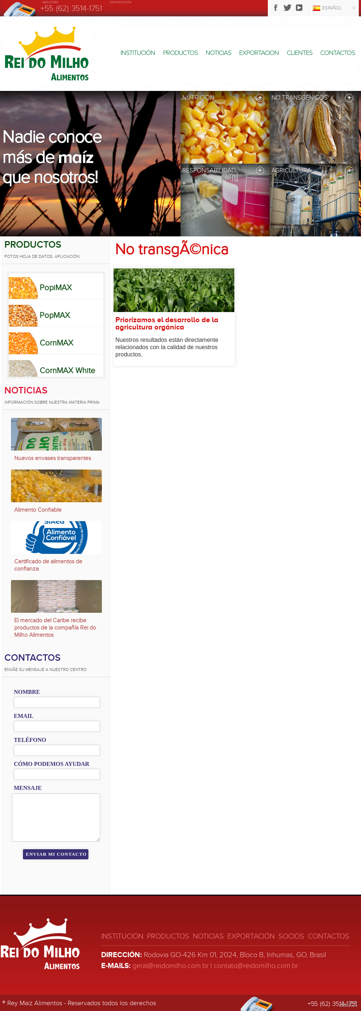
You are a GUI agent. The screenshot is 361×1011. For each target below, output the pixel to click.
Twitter (287, 8)
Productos (180, 53)
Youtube (299, 8)
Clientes (299, 53)
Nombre (27, 692)
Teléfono (30, 740)
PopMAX (55, 315)
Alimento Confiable (38, 510)
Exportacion (259, 53)
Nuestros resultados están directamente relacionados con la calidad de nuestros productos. (166, 347)
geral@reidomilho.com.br (170, 966)
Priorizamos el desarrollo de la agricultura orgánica (166, 323)
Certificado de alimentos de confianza (48, 565)
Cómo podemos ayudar (51, 764)
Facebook (276, 8)
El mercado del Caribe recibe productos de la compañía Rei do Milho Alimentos (55, 628)
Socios (291, 936)
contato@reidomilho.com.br (256, 966)
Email (23, 716)
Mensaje (27, 788)
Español (332, 8)
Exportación (251, 936)
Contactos (337, 53)
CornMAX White (67, 370)
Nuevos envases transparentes (52, 458)
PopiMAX (56, 287)
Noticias (218, 53)
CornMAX (56, 343)
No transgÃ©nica (172, 249)
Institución (137, 53)
